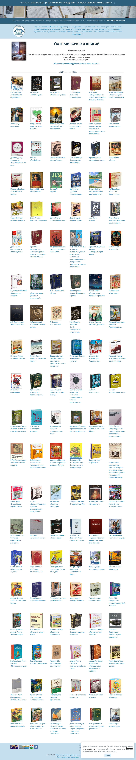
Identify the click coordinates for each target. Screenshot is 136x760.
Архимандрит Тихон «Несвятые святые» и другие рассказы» (18, 428)
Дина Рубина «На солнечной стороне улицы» (16, 249)
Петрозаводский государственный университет (72, 755)
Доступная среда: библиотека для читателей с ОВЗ (65, 21)
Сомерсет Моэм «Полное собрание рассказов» (96, 726)
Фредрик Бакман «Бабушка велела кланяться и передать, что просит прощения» (58, 361)
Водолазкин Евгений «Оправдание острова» (18, 293)
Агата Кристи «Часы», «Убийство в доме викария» (117, 220)
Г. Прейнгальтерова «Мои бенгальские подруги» (18, 462)
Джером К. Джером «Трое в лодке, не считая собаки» (38, 726)
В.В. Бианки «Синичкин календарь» (54, 504)
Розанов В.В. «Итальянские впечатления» (55, 663)
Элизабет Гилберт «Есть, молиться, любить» (96, 632)
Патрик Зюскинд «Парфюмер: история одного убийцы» (117, 358)
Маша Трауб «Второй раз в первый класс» (16, 504)
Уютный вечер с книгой (115, 21)
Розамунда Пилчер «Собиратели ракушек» (77, 358)
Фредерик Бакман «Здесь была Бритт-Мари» (97, 428)
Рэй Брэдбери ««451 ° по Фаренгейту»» (114, 191)
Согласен (107, 755)
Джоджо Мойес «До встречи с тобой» (76, 126)
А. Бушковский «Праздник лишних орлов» (37, 324)
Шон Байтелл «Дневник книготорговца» (76, 191)
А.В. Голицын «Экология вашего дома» (37, 632)
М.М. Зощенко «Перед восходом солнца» (57, 392)
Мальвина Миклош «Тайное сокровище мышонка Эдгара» (57, 462)
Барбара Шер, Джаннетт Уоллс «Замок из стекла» (77, 537)
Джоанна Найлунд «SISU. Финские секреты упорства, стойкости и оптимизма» (77, 729)
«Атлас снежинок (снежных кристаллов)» (37, 295)
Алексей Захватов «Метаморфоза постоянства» (57, 126)
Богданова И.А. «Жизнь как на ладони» (16, 569)
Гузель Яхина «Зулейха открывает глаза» (38, 358)
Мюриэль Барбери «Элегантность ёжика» (17, 191)
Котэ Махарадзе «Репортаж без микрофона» (76, 160)
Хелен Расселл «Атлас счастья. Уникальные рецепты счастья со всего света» (97, 129)
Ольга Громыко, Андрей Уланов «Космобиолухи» (16, 632)
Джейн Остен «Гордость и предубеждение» (36, 392)
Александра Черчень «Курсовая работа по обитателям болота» (78, 428)
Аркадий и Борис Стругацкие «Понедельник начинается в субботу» (96, 666)
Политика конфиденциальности (68, 757)
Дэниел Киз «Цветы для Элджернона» (94, 358)
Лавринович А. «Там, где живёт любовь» (36, 126)
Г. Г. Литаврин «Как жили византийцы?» (75, 94)
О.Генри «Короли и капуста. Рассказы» (77, 632)
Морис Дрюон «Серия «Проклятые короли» (77, 293)
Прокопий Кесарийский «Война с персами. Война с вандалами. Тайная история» (38, 252)
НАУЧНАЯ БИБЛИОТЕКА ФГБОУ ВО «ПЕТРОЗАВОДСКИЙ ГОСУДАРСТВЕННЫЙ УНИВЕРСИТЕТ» (66, 2)
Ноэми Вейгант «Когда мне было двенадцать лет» (96, 191)
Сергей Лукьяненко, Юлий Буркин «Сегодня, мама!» (116, 504)
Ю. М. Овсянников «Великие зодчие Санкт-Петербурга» (116, 94)
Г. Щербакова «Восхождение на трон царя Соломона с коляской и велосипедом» (117, 431)
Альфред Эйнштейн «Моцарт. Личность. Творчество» (57, 249)
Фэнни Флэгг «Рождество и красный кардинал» (97, 293)
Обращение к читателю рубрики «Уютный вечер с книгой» (76, 64)
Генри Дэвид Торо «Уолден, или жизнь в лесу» (116, 663)
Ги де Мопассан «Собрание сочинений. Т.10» (36, 569)
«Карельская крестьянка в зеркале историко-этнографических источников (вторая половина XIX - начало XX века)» (116, 470)
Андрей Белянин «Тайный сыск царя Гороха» (18, 600)
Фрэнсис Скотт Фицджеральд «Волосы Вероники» (18, 697)
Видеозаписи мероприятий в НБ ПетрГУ (28, 21)
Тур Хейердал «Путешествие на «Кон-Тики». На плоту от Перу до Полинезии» (58, 729)
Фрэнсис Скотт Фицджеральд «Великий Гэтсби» (37, 697)
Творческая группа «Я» (96, 21)
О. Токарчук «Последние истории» (35, 428)
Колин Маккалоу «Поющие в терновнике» (56, 632)
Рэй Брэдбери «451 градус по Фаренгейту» (16, 94)
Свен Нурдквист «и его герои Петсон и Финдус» (57, 569)
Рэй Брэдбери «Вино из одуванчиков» (55, 697)
